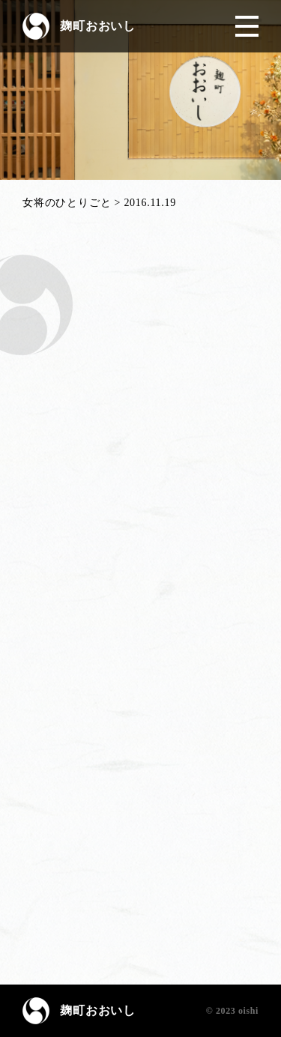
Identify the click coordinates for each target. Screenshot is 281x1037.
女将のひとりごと (66, 203)
